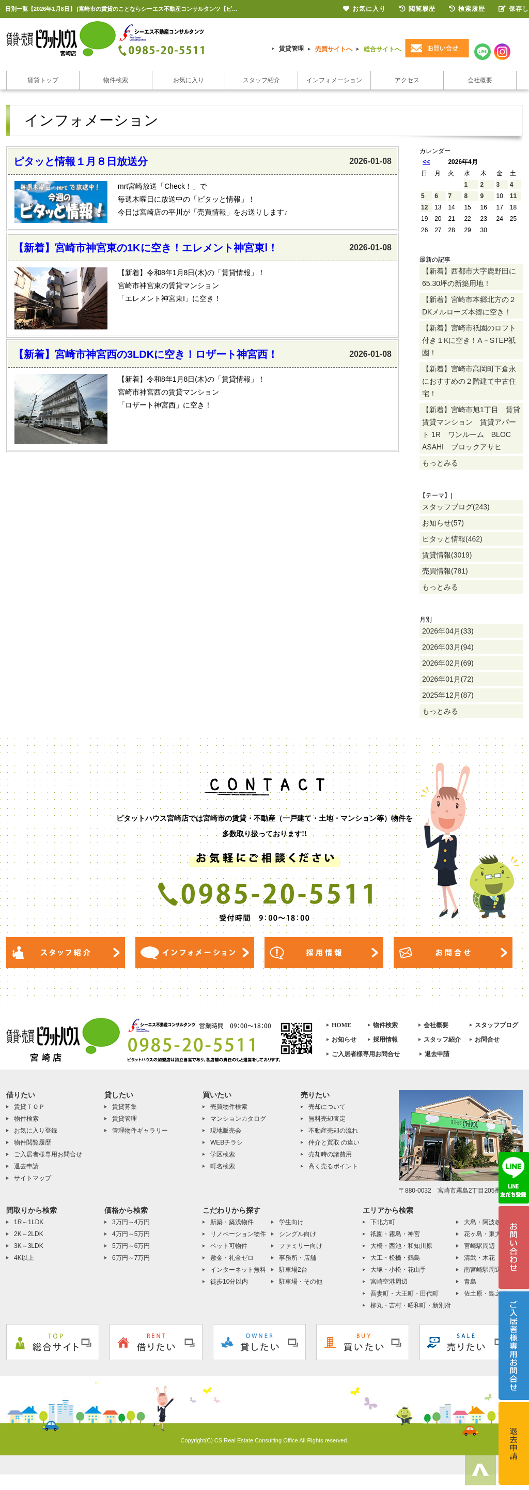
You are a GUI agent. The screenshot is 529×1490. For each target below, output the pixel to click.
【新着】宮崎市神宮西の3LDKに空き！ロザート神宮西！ (145, 354)
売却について (327, 1106)
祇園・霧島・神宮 (395, 1234)
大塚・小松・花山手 (398, 1269)
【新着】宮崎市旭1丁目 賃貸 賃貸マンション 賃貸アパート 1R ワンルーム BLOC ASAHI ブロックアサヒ (472, 428)
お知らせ (344, 1039)
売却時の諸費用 (330, 1154)
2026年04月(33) (448, 631)
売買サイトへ (333, 49)
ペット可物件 (228, 1246)
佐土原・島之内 (485, 1293)
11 (513, 196)
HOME (341, 1025)
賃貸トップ (42, 80)
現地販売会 (225, 1130)
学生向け (291, 1222)
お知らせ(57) (443, 523)
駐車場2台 (293, 1269)
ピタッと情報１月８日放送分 (80, 161)
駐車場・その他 (300, 1281)
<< (426, 161)
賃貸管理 (291, 48)
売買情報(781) (445, 571)
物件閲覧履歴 (32, 1142)
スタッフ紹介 (261, 80)
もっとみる (440, 463)
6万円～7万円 (131, 1257)
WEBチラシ (226, 1142)
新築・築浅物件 (232, 1222)
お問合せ (487, 1039)
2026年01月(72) (448, 679)
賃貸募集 (124, 1106)
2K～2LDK (28, 1234)
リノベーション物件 (238, 1234)
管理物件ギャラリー (140, 1130)
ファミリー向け (300, 1246)
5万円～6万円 (131, 1246)
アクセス (407, 80)
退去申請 (437, 1054)
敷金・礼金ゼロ (232, 1257)
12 (424, 207)
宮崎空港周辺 (389, 1281)
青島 (470, 1281)
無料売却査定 (327, 1118)
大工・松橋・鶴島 (395, 1257)
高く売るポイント (333, 1166)
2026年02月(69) (448, 663)
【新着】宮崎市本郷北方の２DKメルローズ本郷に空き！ (469, 305)
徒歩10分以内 (229, 1281)
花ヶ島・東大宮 (485, 1234)
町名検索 (222, 1166)
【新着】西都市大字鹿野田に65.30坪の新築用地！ (469, 277)
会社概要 (480, 80)
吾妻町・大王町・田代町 (404, 1293)
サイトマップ (32, 1178)
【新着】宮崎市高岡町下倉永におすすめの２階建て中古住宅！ (469, 381)
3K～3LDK (28, 1246)
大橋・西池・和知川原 (401, 1246)
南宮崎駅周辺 (482, 1269)
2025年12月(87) (448, 695)
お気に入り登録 (35, 1130)
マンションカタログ (238, 1118)
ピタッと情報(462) (452, 539)
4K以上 (24, 1257)
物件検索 (115, 80)
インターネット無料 (238, 1269)
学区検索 (222, 1154)
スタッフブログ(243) (456, 507)
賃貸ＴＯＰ (29, 1106)
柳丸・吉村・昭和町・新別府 (410, 1305)
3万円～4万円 (131, 1222)
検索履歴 (467, 8)
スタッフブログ (496, 1025)
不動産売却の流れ (333, 1130)
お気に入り (188, 80)
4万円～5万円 (131, 1234)
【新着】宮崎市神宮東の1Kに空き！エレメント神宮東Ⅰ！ (145, 247)
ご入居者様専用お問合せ (366, 1054)
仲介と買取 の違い (334, 1142)
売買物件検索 (228, 1106)
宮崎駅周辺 (479, 1246)
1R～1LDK (28, 1222)
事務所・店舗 (297, 1257)
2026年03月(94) (448, 647)
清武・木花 (479, 1257)
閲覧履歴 (417, 8)
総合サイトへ (382, 49)
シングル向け (297, 1234)
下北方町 (382, 1222)
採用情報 (385, 1039)
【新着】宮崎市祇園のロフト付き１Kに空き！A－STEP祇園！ (469, 340)
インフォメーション (334, 80)
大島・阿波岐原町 (489, 1222)
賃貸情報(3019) (447, 555)
